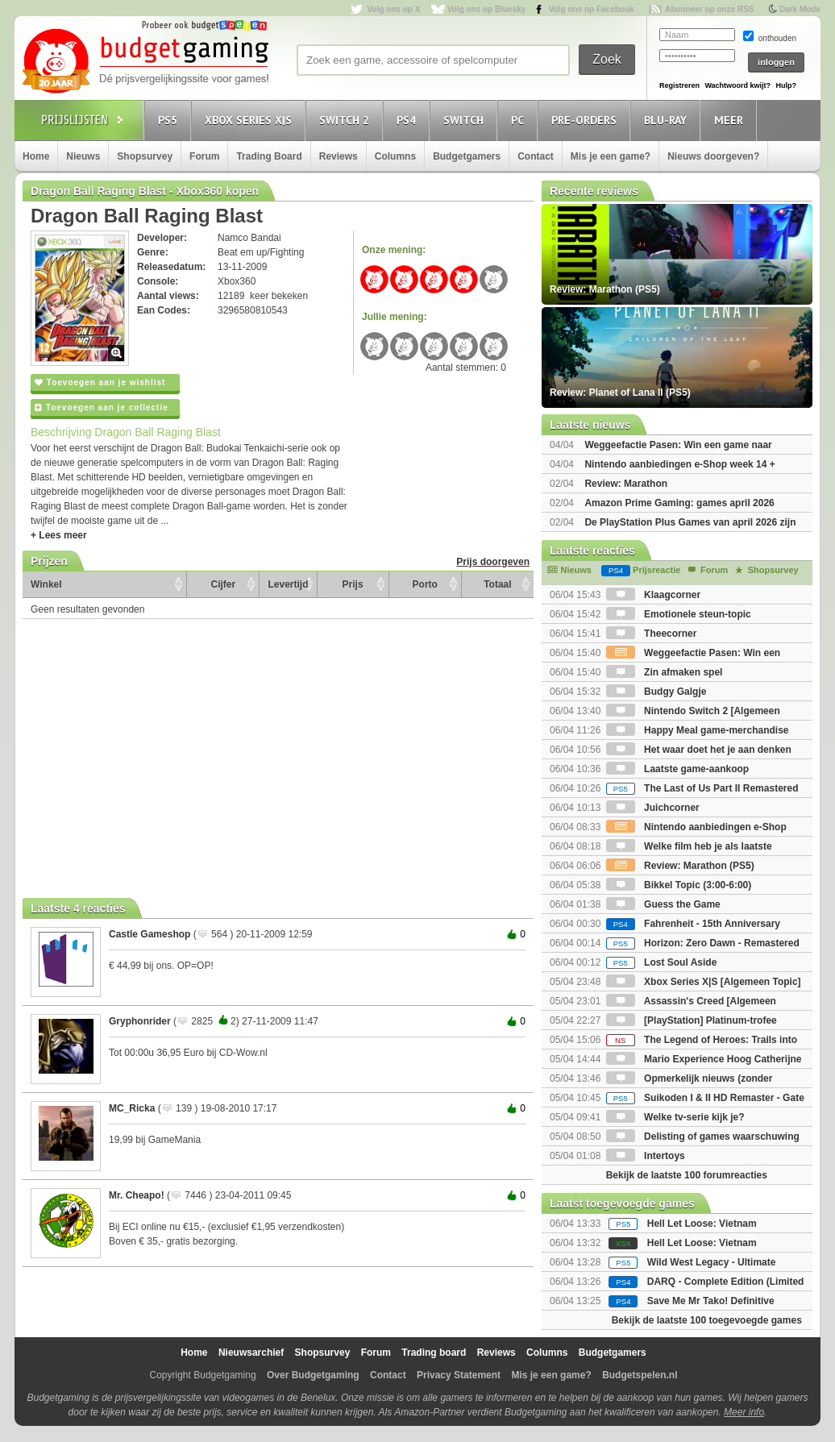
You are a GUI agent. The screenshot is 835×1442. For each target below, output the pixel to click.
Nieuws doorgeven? (713, 156)
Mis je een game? (610, 156)
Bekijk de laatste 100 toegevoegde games (707, 1320)
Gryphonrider (140, 1021)
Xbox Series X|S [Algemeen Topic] (703, 981)
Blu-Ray (668, 119)
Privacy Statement (459, 1375)
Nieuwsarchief (251, 1352)
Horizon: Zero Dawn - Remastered (703, 943)
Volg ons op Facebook (591, 9)
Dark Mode (799, 9)
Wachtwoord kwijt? (737, 85)
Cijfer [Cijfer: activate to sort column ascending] (223, 584)
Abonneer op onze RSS (709, 9)
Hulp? (785, 85)
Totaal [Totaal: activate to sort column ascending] (497, 584)
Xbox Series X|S (251, 119)
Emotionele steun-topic (678, 614)
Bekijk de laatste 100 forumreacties (686, 1175)
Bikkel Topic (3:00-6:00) (679, 885)
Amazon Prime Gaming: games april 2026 (679, 503)
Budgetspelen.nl (639, 1375)
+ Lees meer (59, 535)
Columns (395, 156)
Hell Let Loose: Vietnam (702, 1223)
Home (36, 156)
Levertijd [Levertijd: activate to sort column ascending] (288, 584)
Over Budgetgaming (313, 1375)
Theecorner (651, 633)
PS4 (409, 119)
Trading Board (268, 156)
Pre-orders (586, 119)
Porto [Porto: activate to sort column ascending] (425, 584)
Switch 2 (346, 119)
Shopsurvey (144, 156)
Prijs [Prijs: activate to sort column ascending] (353, 584)
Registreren (679, 85)
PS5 (170, 119)
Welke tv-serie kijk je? (675, 1117)
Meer (731, 119)
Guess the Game (663, 904)
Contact (535, 156)
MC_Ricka (132, 1108)
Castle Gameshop (149, 934)
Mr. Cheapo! (136, 1195)
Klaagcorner (653, 594)
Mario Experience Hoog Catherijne (704, 1059)
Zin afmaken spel (664, 672)
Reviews (338, 156)
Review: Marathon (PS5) (680, 865)
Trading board (433, 1352)
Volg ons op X (393, 9)
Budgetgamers (467, 156)
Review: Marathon (625, 483)
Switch (465, 119)
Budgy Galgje (656, 691)
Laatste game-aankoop (677, 769)
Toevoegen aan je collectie (101, 407)
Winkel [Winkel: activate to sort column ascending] (46, 584)
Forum (204, 156)
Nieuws (83, 156)
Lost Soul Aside (661, 962)
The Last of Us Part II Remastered (702, 788)
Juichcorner (653, 807)
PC (520, 119)
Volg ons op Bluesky (486, 9)
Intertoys (645, 1155)
